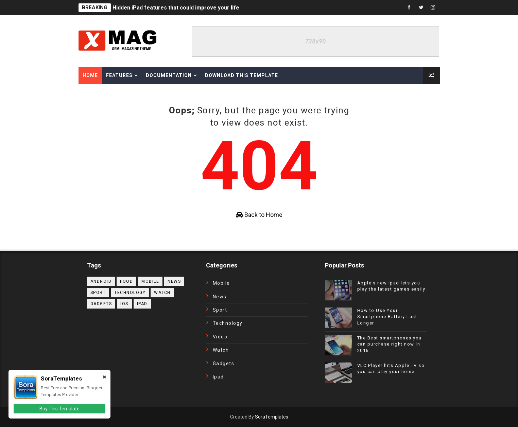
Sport (98, 292)
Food (126, 281)
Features (119, 75)
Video (220, 336)
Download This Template (241, 75)
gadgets (101, 303)
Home (90, 75)
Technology (129, 292)
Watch (162, 292)
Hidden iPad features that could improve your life (176, 7)
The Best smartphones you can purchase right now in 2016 (389, 344)
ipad (142, 303)
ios (124, 303)
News (174, 281)
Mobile (150, 281)
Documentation (169, 75)
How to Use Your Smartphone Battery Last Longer (387, 316)
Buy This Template (59, 408)
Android (101, 281)
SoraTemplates (271, 417)
